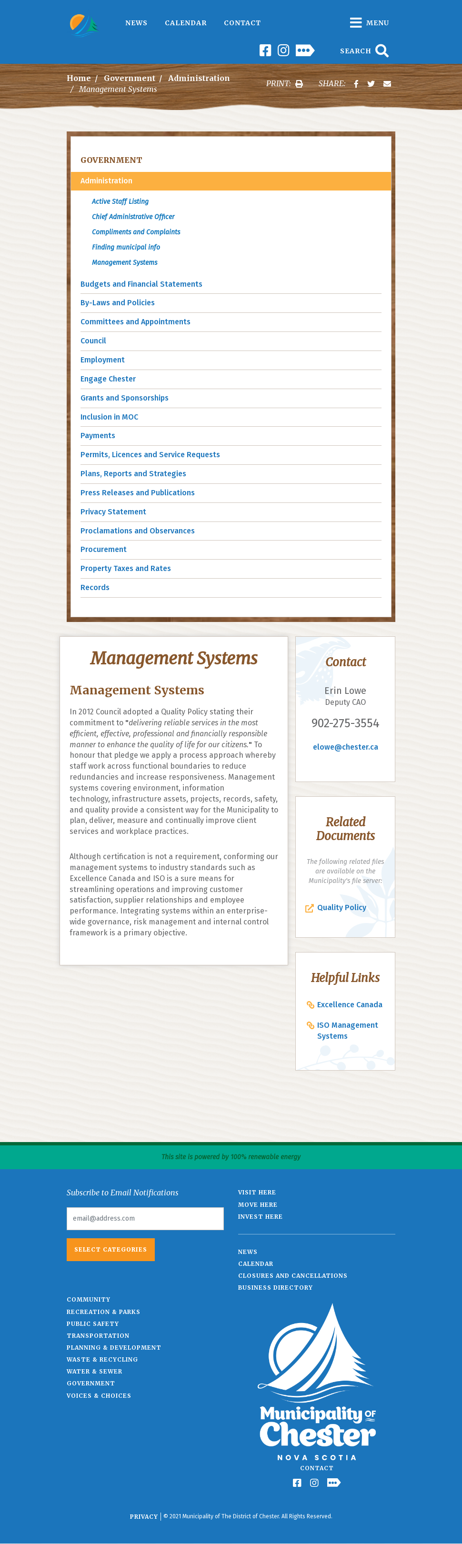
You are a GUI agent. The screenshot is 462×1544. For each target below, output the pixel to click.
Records (95, 587)
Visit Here (257, 1192)
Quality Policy (341, 907)
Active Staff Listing (120, 202)
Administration (199, 78)
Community (88, 1299)
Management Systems (124, 263)
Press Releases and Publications (137, 492)
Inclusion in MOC (109, 416)
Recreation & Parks (104, 1311)
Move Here (258, 1204)
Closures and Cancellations (293, 1275)
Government (129, 78)
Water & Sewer (94, 1371)
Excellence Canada (349, 1004)
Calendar (186, 23)
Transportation (98, 1335)
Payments (97, 435)
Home (79, 78)
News (136, 23)
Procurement (103, 549)
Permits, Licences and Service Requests (150, 454)
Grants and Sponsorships (124, 397)
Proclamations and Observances (137, 530)
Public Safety (93, 1323)
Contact (242, 23)
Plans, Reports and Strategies (133, 473)
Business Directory (275, 1287)
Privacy (144, 1516)
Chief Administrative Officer (133, 217)
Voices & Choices (99, 1395)
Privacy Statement (113, 511)
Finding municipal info (126, 247)
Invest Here (260, 1216)
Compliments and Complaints (136, 232)
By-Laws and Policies (117, 302)
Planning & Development (114, 1347)
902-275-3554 (345, 723)
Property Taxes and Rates (125, 568)
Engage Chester (108, 378)
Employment (102, 359)
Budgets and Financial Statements (141, 284)
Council (93, 340)
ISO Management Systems (347, 1031)
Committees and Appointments (135, 321)
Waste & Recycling (102, 1359)
